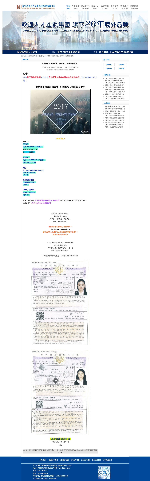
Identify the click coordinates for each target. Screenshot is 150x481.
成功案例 (121, 68)
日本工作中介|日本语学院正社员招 (114, 98)
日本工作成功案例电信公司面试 (114, 127)
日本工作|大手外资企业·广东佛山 (114, 80)
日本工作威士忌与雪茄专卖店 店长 (114, 87)
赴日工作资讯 (85, 460)
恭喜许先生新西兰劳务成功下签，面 (115, 111)
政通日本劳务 (53, 460)
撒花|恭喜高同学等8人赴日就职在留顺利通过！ (42, 450)
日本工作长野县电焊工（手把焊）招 (115, 92)
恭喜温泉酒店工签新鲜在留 (112, 113)
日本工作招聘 (75, 460)
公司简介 (121, 64)
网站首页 (43, 460)
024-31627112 (63, 442)
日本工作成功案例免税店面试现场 (114, 120)
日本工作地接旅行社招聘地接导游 (114, 94)
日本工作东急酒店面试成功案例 (114, 125)
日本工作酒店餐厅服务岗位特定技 (114, 78)
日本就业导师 (107, 460)
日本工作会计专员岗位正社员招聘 (114, 85)
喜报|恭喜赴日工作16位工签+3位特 (115, 106)
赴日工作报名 (96, 460)
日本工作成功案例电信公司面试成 (114, 115)
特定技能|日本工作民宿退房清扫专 (114, 89)
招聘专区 (109, 64)
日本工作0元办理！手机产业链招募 (115, 83)
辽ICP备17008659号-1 (49, 478)
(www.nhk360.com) (64, 465)
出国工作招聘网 (32, 56)
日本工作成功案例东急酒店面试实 (114, 122)
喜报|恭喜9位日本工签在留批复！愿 (115, 109)
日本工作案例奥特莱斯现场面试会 (114, 118)
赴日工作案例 (64, 460)
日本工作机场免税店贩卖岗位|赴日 (114, 96)
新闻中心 (41, 56)
